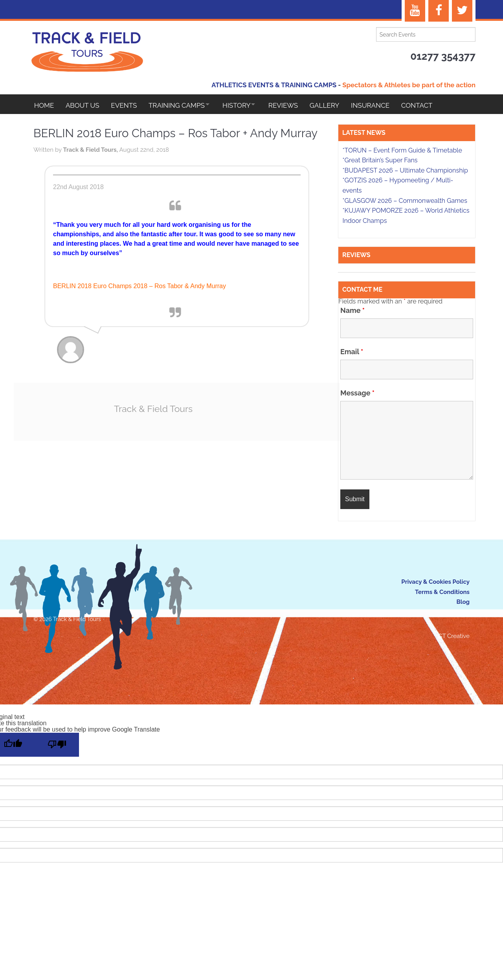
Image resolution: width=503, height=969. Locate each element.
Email (351, 353)
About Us (84, 105)
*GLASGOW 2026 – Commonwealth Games (404, 202)
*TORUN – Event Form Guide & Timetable (402, 151)
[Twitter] (462, 11)
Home (44, 105)
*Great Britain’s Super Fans (379, 161)
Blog (463, 603)
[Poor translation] (57, 746)
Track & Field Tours (153, 428)
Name (352, 311)
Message (357, 394)
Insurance (384, 105)
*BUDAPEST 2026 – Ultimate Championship (405, 171)
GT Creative (454, 637)
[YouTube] (415, 11)
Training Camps (181, 105)
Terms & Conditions (442, 593)
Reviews (293, 105)
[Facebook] (438, 11)
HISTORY (244, 105)
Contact (432, 105)
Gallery (337, 105)
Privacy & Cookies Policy (435, 583)
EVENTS (127, 105)
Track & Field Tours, (91, 170)
